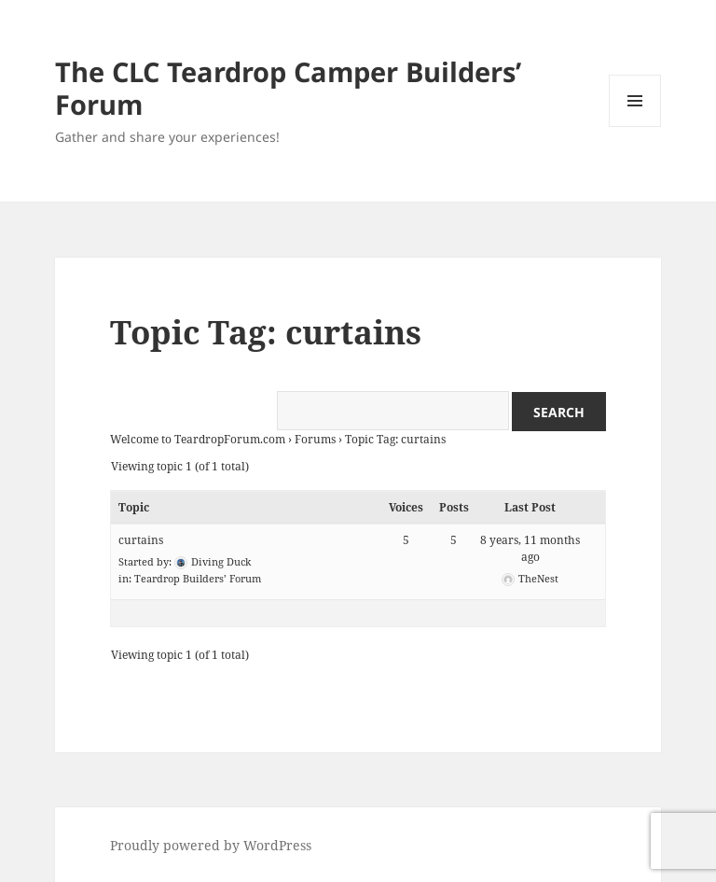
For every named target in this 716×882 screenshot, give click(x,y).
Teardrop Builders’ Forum (197, 578)
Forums (315, 439)
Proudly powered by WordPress (210, 845)
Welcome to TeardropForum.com (197, 439)
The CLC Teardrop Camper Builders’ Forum (288, 87)
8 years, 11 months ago (530, 548)
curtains (140, 540)
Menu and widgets (635, 126)
